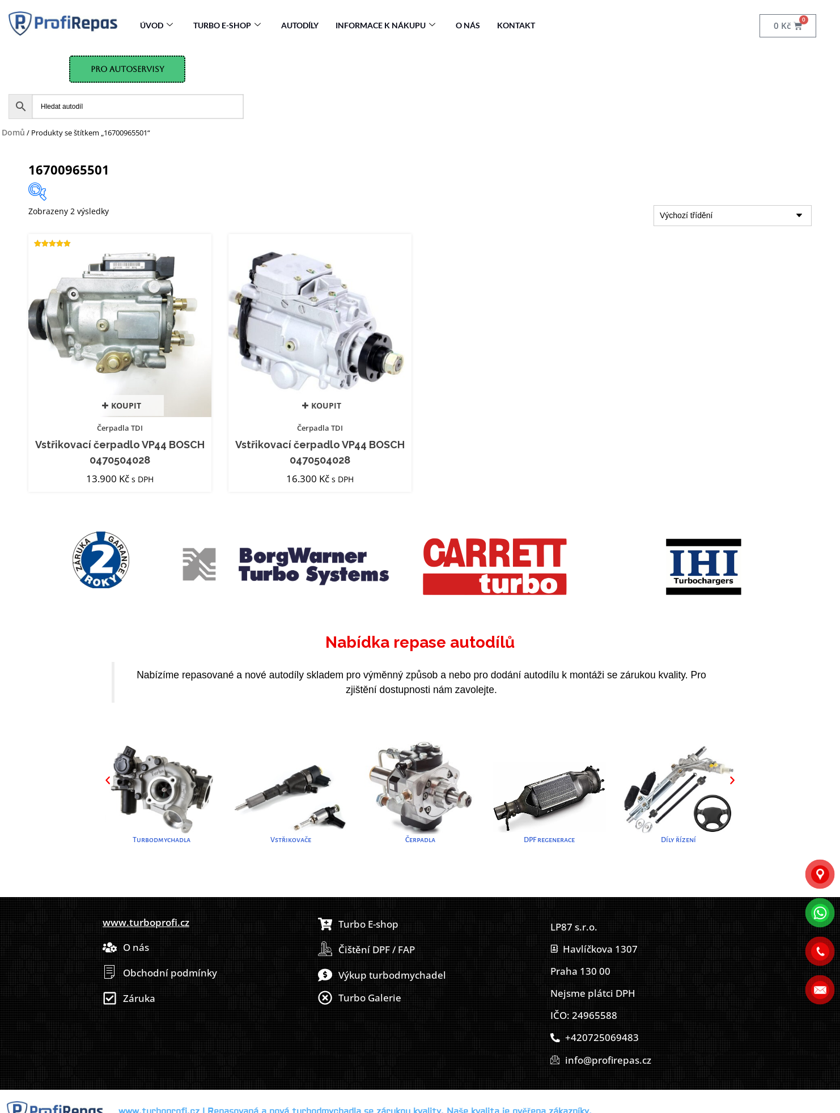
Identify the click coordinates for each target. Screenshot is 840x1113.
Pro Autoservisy (127, 69)
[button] (108, 780)
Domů (13, 132)
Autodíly (300, 25)
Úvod (156, 25)
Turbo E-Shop (227, 25)
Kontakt (516, 25)
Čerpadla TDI (120, 428)
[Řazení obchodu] (733, 215)
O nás (468, 25)
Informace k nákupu (385, 25)
